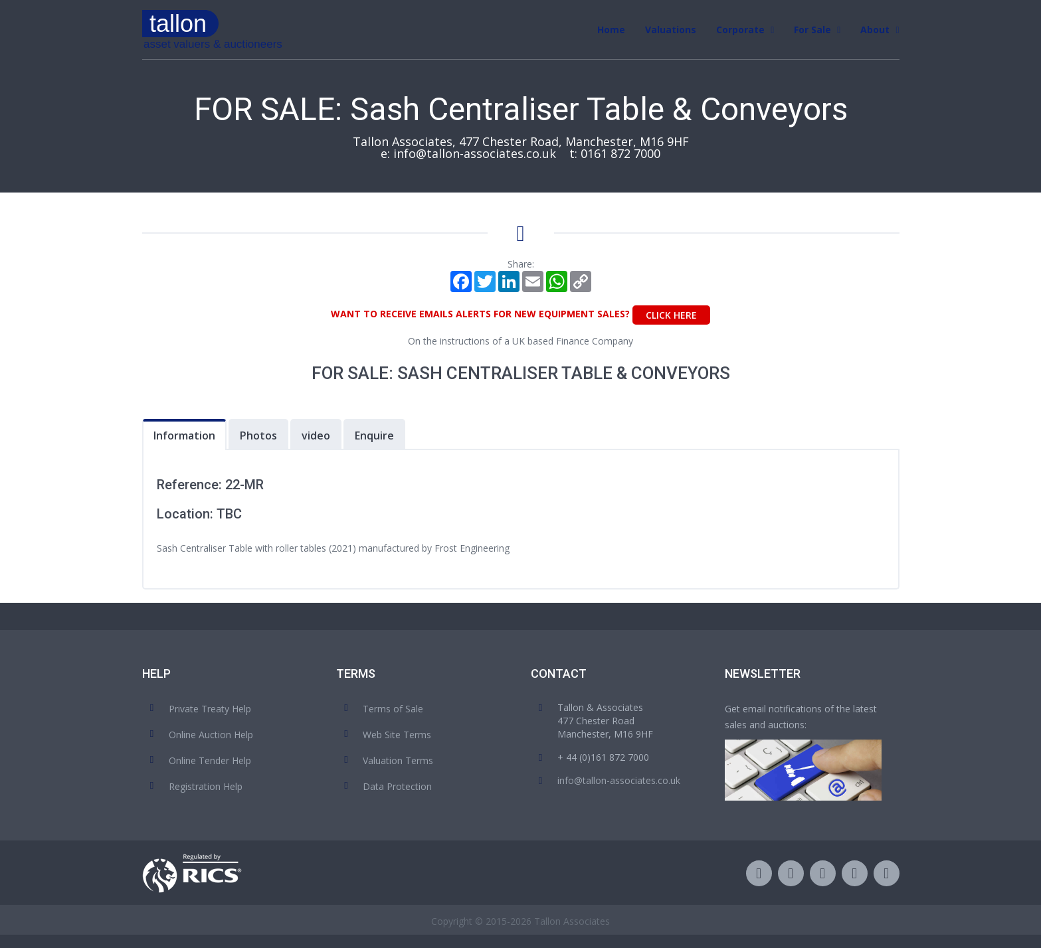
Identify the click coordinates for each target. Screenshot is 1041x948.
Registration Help (205, 786)
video (316, 435)
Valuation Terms (398, 760)
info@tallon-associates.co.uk (474, 153)
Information (184, 435)
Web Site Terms (397, 734)
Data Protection (397, 786)
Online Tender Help (210, 760)
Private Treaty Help (210, 708)
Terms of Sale (393, 708)
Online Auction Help (211, 734)
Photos (258, 435)
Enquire (374, 435)
